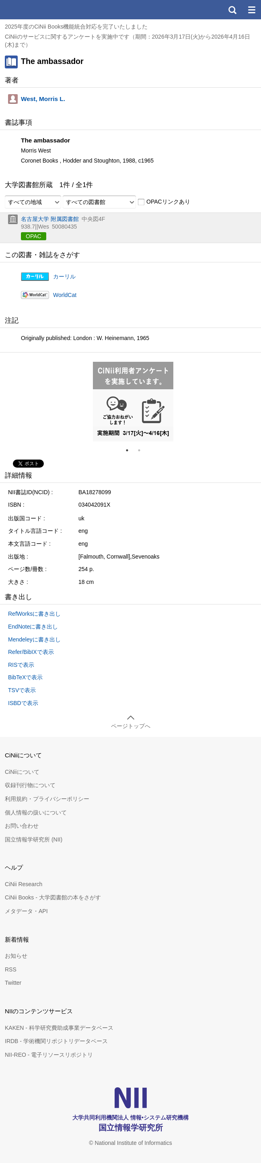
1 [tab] (130, 450)
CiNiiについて (22, 772)
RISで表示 (21, 665)
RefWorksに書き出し (34, 613)
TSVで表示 (22, 690)
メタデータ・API (26, 911)
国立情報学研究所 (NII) (33, 839)
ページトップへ (130, 726)
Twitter (13, 982)
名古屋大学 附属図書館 (50, 219)
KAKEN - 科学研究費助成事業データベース (59, 1028)
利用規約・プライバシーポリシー (47, 799)
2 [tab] (142, 450)
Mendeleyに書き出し (34, 639)
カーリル (64, 276)
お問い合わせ (22, 826)
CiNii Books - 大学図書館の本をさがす (53, 897)
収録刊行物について (30, 785)
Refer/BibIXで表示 (31, 652)
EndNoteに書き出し (33, 626)
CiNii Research (23, 884)
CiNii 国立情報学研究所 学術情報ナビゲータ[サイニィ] (35, 9)
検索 (232, 9)
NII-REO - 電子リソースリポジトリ (49, 1055)
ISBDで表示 (23, 703)
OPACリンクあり (164, 202)
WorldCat (64, 295)
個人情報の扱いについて (36, 812)
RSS (10, 969)
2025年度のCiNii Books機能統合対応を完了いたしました (76, 26)
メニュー (251, 9)
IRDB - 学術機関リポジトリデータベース (56, 1041)
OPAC (33, 236)
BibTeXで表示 (25, 677)
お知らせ (16, 956)
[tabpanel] (133, 401)
